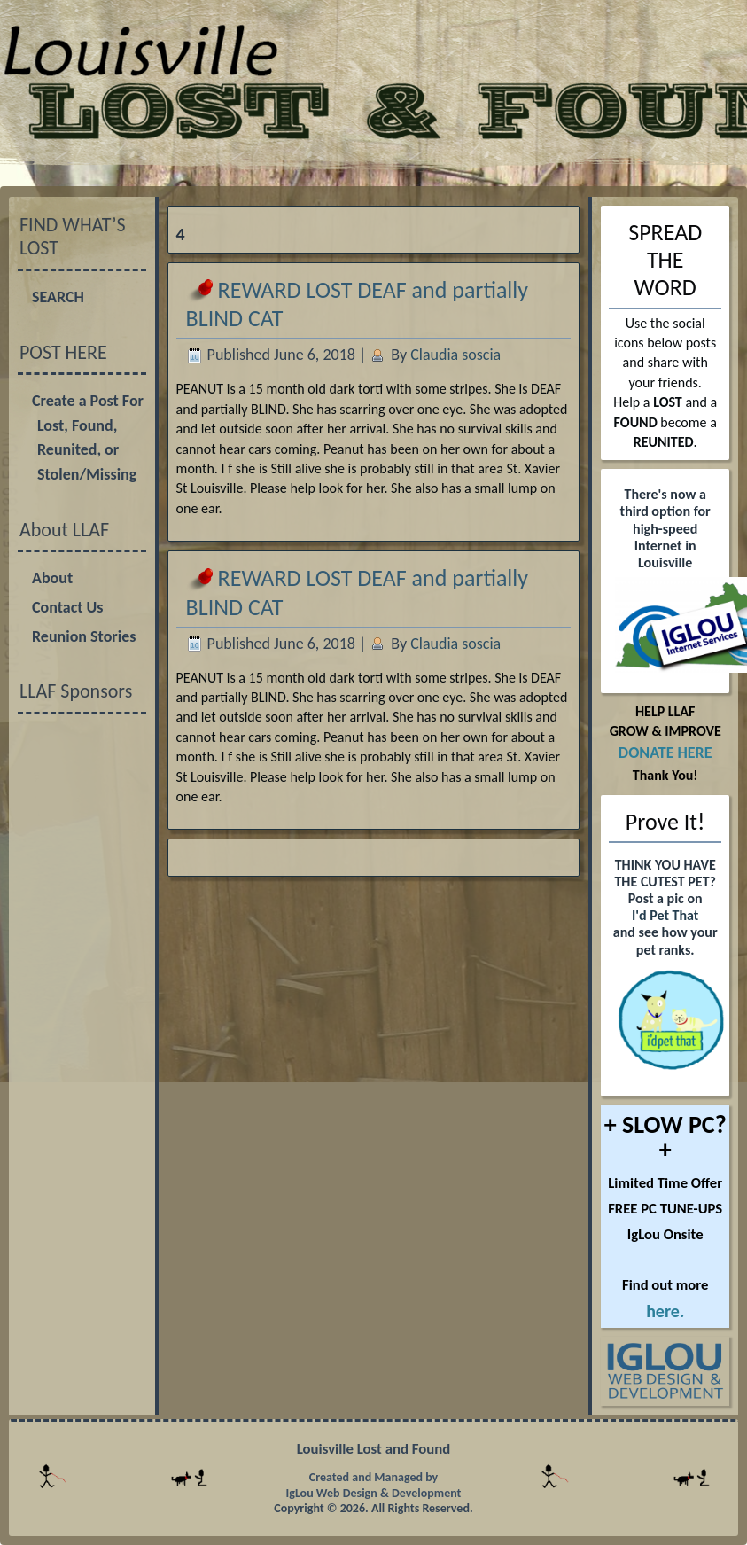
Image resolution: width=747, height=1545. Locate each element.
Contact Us (67, 607)
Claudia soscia (455, 354)
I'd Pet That (665, 915)
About (52, 578)
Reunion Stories (84, 636)
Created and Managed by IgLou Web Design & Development (374, 1485)
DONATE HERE (665, 752)
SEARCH (58, 297)
